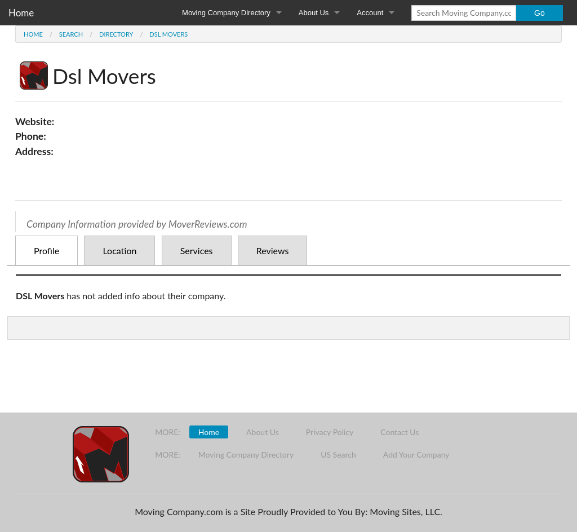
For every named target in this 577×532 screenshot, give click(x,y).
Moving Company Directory (226, 12)
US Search (338, 454)
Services (196, 250)
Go (539, 12)
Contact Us (399, 432)
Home (21, 13)
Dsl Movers (168, 34)
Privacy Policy (329, 432)
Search (71, 34)
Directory (116, 34)
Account (370, 12)
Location (119, 250)
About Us (314, 12)
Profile (46, 250)
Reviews (272, 250)
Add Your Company (416, 454)
